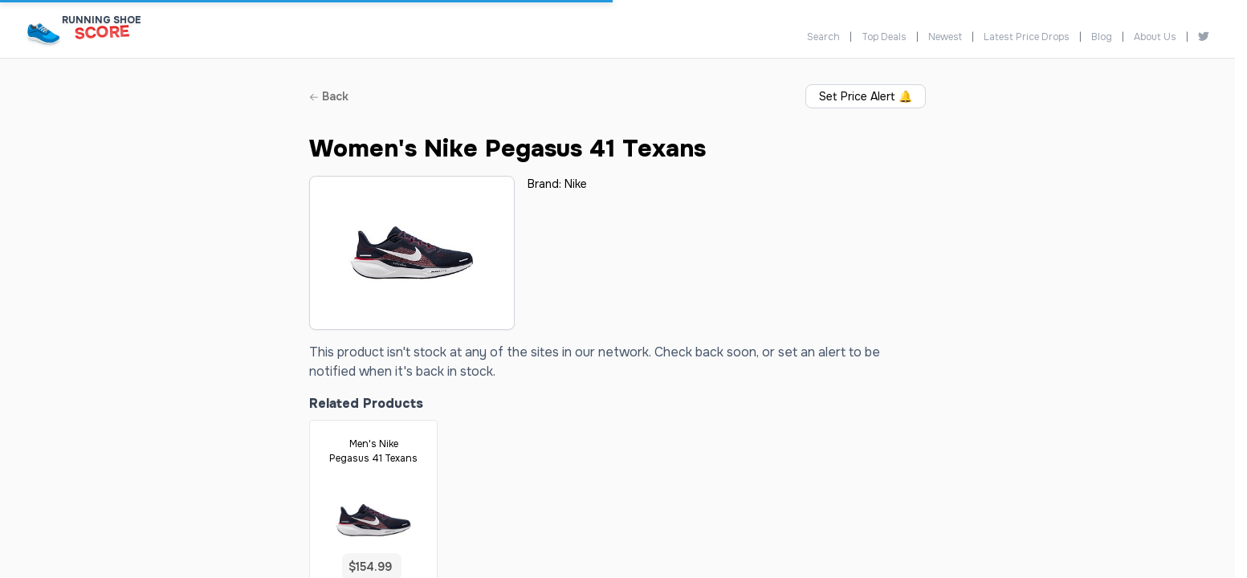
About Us (1155, 37)
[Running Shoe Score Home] (44, 33)
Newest (945, 37)
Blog (1101, 37)
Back (328, 96)
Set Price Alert (865, 96)
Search (823, 37)
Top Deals (884, 37)
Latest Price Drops (1027, 37)
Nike (575, 184)
